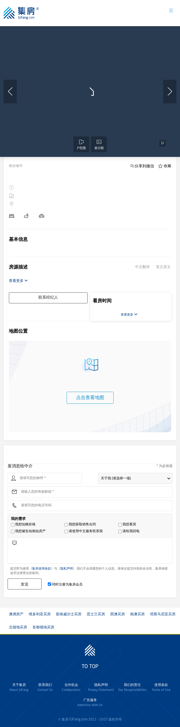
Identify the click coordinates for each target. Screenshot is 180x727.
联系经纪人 (48, 298)
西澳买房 (117, 614)
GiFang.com (78, 719)
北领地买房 (18, 627)
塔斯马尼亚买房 (163, 614)
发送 (24, 584)
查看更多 (18, 281)
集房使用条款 (41, 568)
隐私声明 (66, 568)
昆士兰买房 (96, 614)
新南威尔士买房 (69, 614)
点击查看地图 (90, 397)
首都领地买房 (43, 627)
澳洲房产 (16, 614)
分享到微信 (144, 166)
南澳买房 (137, 614)
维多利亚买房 (40, 614)
